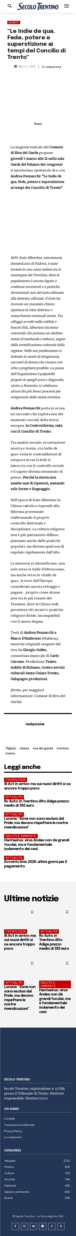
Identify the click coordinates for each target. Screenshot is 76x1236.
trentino (63, 748)
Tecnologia (16, 779)
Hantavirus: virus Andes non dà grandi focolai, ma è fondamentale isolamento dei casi (36, 845)
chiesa (24, 748)
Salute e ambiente (21, 836)
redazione (53, 67)
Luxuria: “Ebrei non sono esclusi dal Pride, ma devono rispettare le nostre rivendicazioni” (36, 823)
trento (10, 753)
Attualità (14, 797)
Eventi (13, 22)
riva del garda (43, 748)
